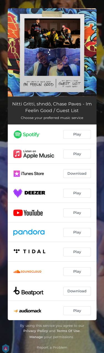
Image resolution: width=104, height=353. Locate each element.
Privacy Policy (35, 331)
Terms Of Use (68, 331)
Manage (36, 337)
